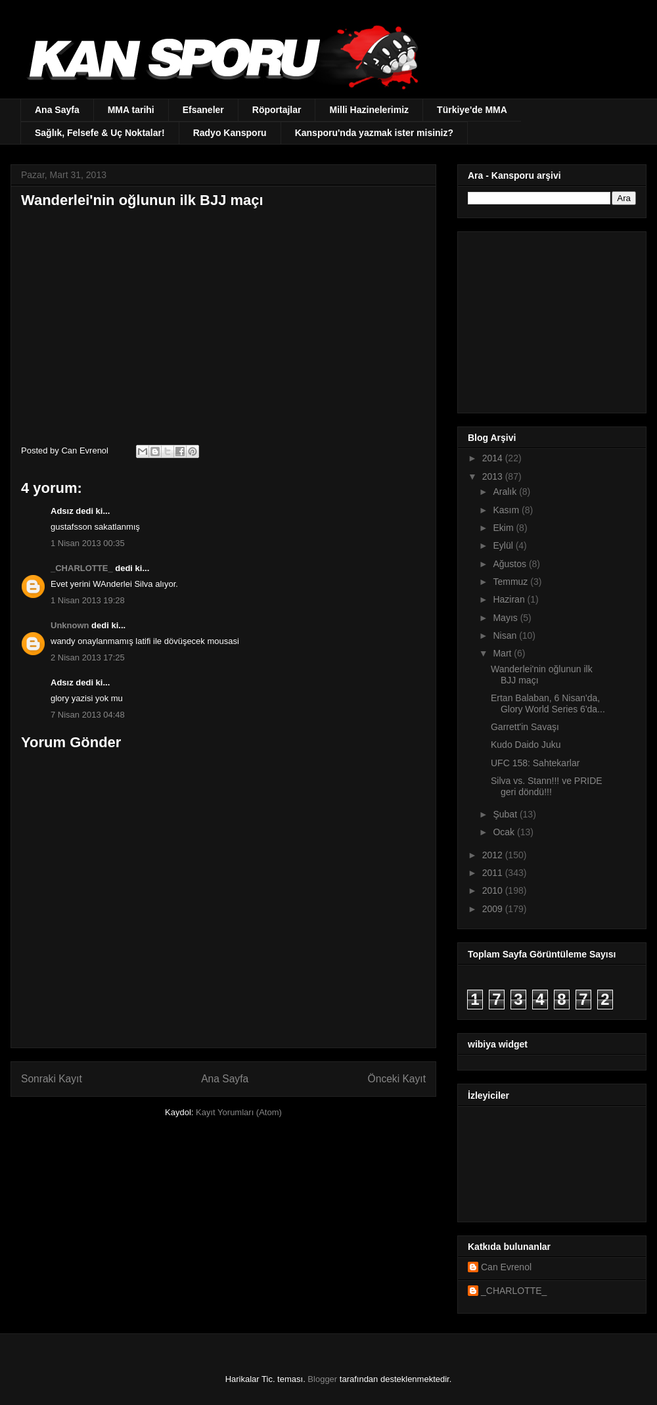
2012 (493, 855)
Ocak (505, 832)
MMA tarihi (131, 109)
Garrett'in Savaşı (525, 727)
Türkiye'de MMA (472, 109)
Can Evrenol (506, 1267)
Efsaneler (203, 109)
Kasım (507, 510)
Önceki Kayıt (397, 1078)
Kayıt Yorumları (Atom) (239, 1112)
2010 (493, 890)
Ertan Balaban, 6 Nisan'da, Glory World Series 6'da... (548, 703)
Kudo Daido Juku (526, 744)
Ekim (504, 527)
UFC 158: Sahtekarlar (535, 763)
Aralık (506, 491)
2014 (493, 458)
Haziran (510, 599)
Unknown (70, 625)
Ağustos (510, 564)
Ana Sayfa (57, 109)
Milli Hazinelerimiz (369, 109)
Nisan (506, 635)
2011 (493, 872)
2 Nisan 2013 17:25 (88, 657)
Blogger (322, 1379)
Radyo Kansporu (230, 132)
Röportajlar (277, 109)
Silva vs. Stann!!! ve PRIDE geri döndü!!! (546, 786)
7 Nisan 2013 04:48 (88, 715)
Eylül (504, 545)
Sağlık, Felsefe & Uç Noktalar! (100, 132)
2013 (493, 476)
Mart (503, 653)
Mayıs (506, 617)
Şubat (506, 814)
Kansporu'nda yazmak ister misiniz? (374, 132)
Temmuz (511, 581)
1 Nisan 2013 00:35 (88, 543)
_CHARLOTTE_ (82, 568)
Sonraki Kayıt (51, 1078)
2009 (493, 909)
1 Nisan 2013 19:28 (88, 600)
